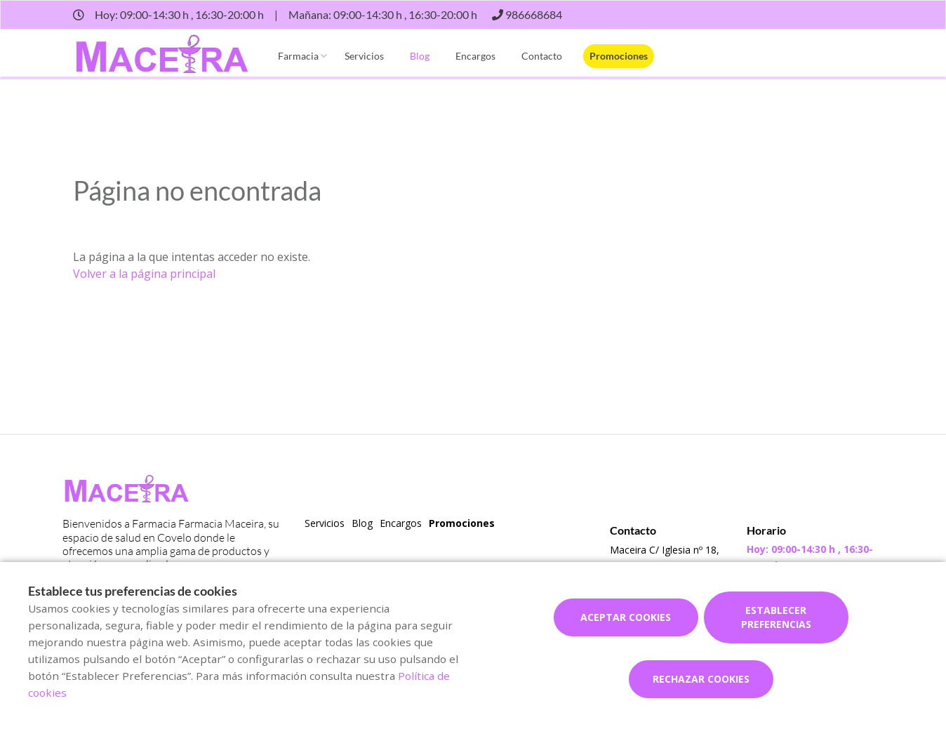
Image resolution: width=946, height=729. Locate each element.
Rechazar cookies (701, 678)
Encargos (475, 56)
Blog (419, 56)
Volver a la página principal (144, 273)
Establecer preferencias (776, 617)
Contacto (541, 56)
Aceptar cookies (625, 617)
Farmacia (298, 56)
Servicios (364, 56)
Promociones (618, 56)
